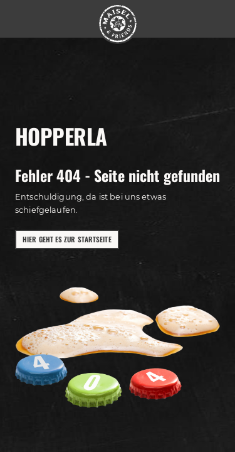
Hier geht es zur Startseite (67, 239)
